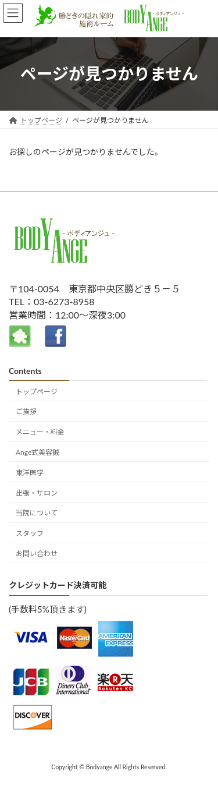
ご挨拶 (26, 411)
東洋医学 (30, 472)
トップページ (37, 391)
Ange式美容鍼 (37, 452)
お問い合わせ (37, 553)
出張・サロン (37, 492)
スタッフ (30, 533)
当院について (37, 512)
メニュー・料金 (40, 431)
